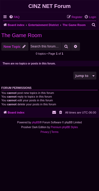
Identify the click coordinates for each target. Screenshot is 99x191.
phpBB (36, 122)
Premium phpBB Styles (64, 127)
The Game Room (21, 35)
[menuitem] (14, 17)
